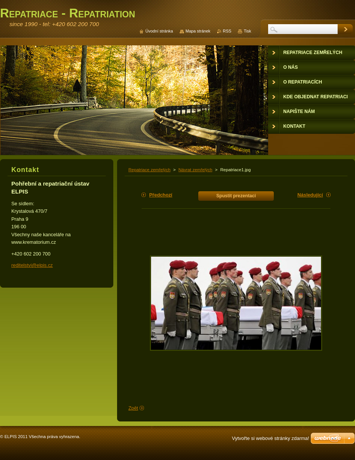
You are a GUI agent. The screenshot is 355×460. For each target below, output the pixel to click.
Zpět (133, 408)
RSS (227, 31)
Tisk (247, 31)
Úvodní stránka (159, 31)
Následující (310, 195)
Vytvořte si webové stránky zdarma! (270, 438)
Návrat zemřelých (196, 169)
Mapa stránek (197, 31)
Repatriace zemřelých (149, 169)
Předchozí (160, 195)
